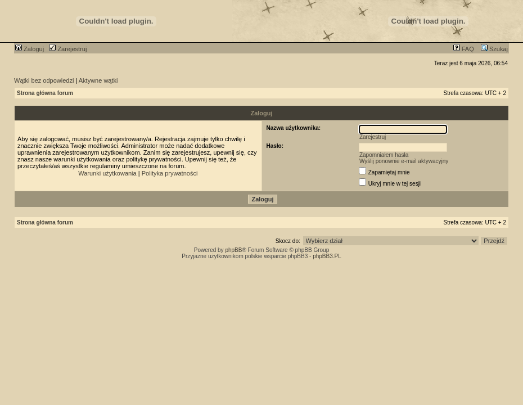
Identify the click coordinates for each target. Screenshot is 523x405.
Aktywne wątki (98, 80)
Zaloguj (29, 49)
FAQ (463, 49)
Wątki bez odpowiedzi (44, 80)
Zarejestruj (68, 49)
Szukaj (494, 49)
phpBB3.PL (327, 256)
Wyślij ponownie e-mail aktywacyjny (403, 161)
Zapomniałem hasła (383, 155)
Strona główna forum (45, 93)
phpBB (233, 250)
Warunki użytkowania (107, 173)
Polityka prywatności (170, 173)
